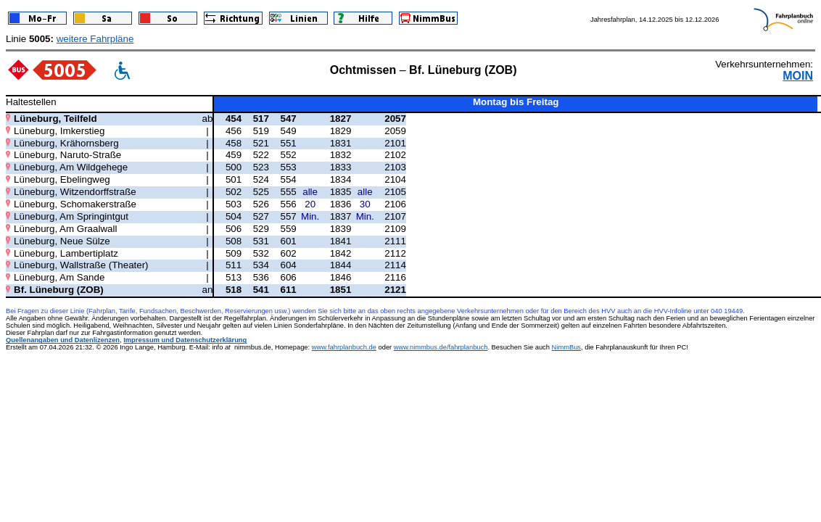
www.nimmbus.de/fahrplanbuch (441, 347)
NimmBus (566, 347)
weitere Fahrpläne (95, 38)
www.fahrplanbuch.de (344, 347)
